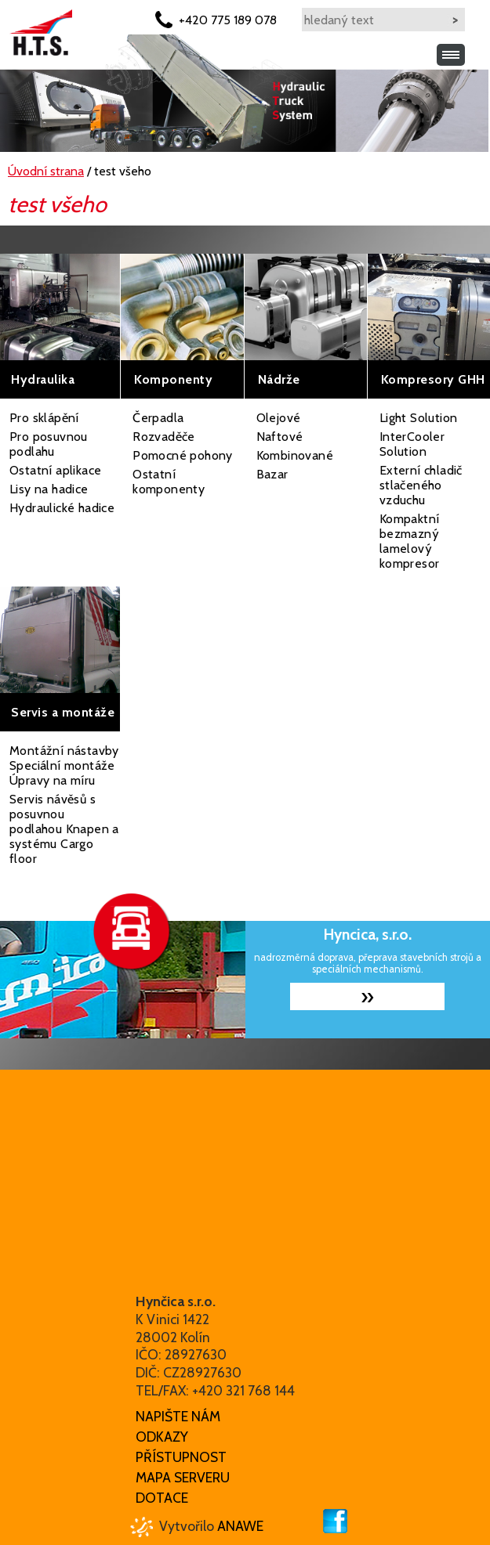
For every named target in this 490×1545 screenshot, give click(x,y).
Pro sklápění (44, 417)
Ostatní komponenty (168, 481)
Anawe (240, 1526)
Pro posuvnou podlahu (48, 444)
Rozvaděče (163, 436)
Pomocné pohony (182, 455)
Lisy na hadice (49, 489)
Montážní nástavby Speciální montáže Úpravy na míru (64, 765)
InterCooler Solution (412, 444)
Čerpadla (157, 417)
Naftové (279, 436)
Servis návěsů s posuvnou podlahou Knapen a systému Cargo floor (64, 829)
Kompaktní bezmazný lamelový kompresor (409, 541)
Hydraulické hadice (61, 507)
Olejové (278, 417)
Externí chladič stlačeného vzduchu (421, 485)
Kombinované (294, 455)
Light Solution (418, 417)
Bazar (272, 474)
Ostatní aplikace (55, 470)
